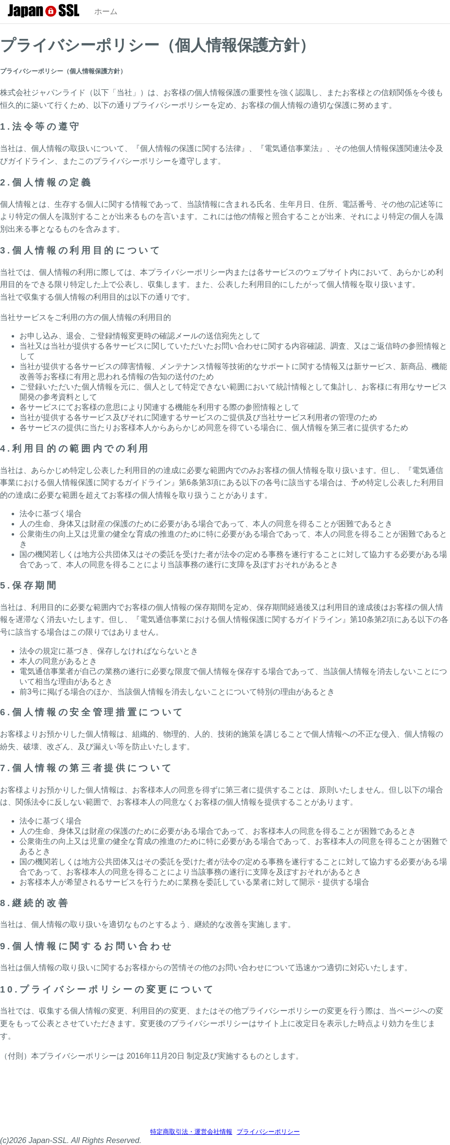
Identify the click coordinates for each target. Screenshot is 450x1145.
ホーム (106, 11)
